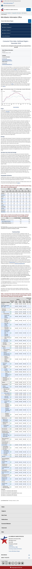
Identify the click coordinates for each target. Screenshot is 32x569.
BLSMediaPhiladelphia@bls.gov (7, 64)
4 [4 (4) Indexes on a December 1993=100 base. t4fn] (5, 411)
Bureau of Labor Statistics (6, 13)
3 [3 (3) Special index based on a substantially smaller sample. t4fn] (8, 406)
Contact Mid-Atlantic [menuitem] (6, 36)
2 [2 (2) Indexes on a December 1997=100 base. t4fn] (8, 432)
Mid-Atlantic (24, 13)
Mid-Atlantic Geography (6, 27)
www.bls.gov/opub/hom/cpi (20, 263)
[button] (29, 555)
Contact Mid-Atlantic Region (14, 551)
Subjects (4, 511)
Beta (3, 532)
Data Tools (4, 515)
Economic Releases (6, 523)
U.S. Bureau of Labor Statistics (11, 9)
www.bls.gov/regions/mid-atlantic (7, 60)
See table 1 (8, 111)
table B (18, 182)
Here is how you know (8, 3)
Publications (5, 519)
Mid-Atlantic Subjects (6, 30)
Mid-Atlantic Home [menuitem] (5, 24)
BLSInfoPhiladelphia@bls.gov (6, 59)
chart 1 (4, 86)
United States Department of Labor (8, 6)
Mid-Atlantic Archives (6, 33)
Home (3, 507)
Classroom (4, 527)
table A (15, 69)
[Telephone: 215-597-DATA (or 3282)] (16, 546)
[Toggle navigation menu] (28, 9)
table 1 (12, 83)
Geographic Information (16, 13)
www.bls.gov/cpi (12, 262)
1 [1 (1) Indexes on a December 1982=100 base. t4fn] (8, 361)
